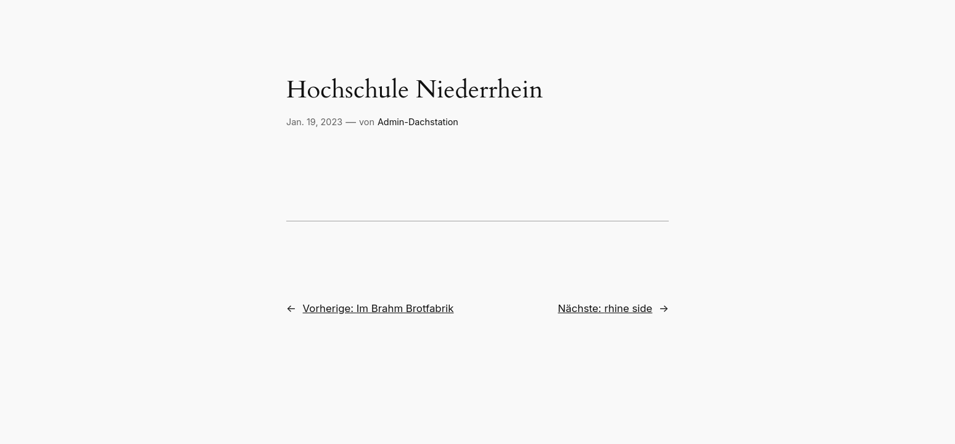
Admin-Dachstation (418, 122)
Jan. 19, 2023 (314, 122)
